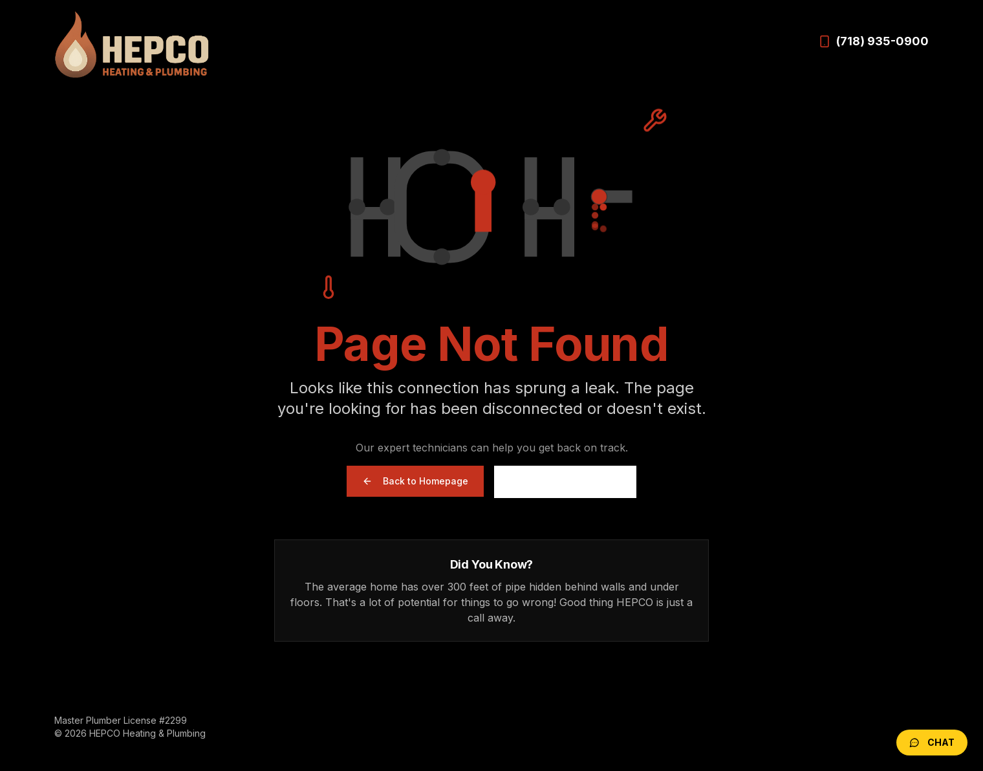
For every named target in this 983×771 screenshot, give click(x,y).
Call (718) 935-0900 (565, 481)
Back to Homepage (415, 480)
